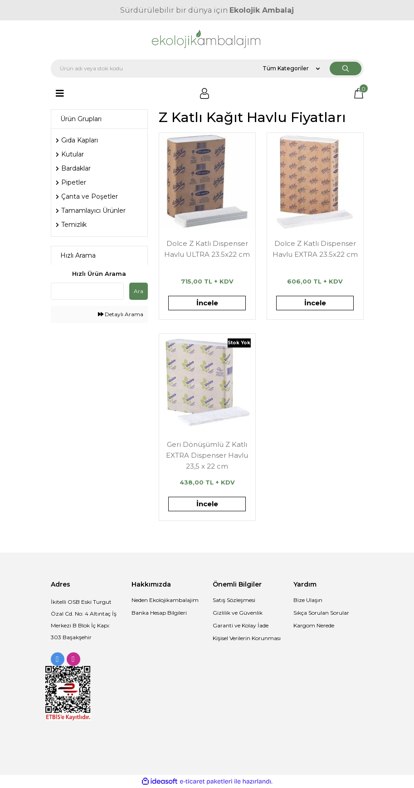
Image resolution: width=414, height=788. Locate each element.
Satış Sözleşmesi (234, 600)
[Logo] (207, 40)
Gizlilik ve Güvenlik (238, 612)
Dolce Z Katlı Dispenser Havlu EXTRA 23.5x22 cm (315, 249)
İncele (207, 303)
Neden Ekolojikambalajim (165, 600)
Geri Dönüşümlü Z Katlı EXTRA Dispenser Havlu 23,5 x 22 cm (207, 455)
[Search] (207, 68)
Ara (138, 291)
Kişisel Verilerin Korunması (247, 638)
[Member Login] (204, 93)
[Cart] (359, 93)
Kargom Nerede (313, 625)
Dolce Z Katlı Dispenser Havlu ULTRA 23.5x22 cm (207, 249)
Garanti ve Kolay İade (240, 625)
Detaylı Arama (120, 314)
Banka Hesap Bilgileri (159, 612)
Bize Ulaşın (307, 600)
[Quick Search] (87, 291)
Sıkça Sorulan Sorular (321, 612)
